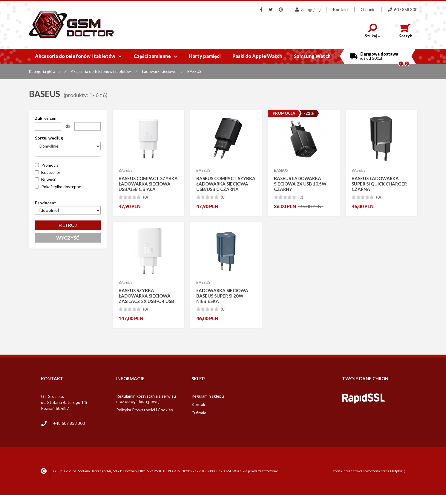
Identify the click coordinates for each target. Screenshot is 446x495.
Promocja (50, 165)
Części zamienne (155, 56)
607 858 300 (402, 9)
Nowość (48, 179)
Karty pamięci (204, 56)
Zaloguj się (308, 9)
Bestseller (50, 172)
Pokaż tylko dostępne (61, 186)
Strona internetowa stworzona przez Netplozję (368, 471)
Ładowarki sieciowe (159, 71)
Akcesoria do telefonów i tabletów (78, 56)
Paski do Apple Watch (257, 56)
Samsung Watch (312, 56)
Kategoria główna (44, 71)
